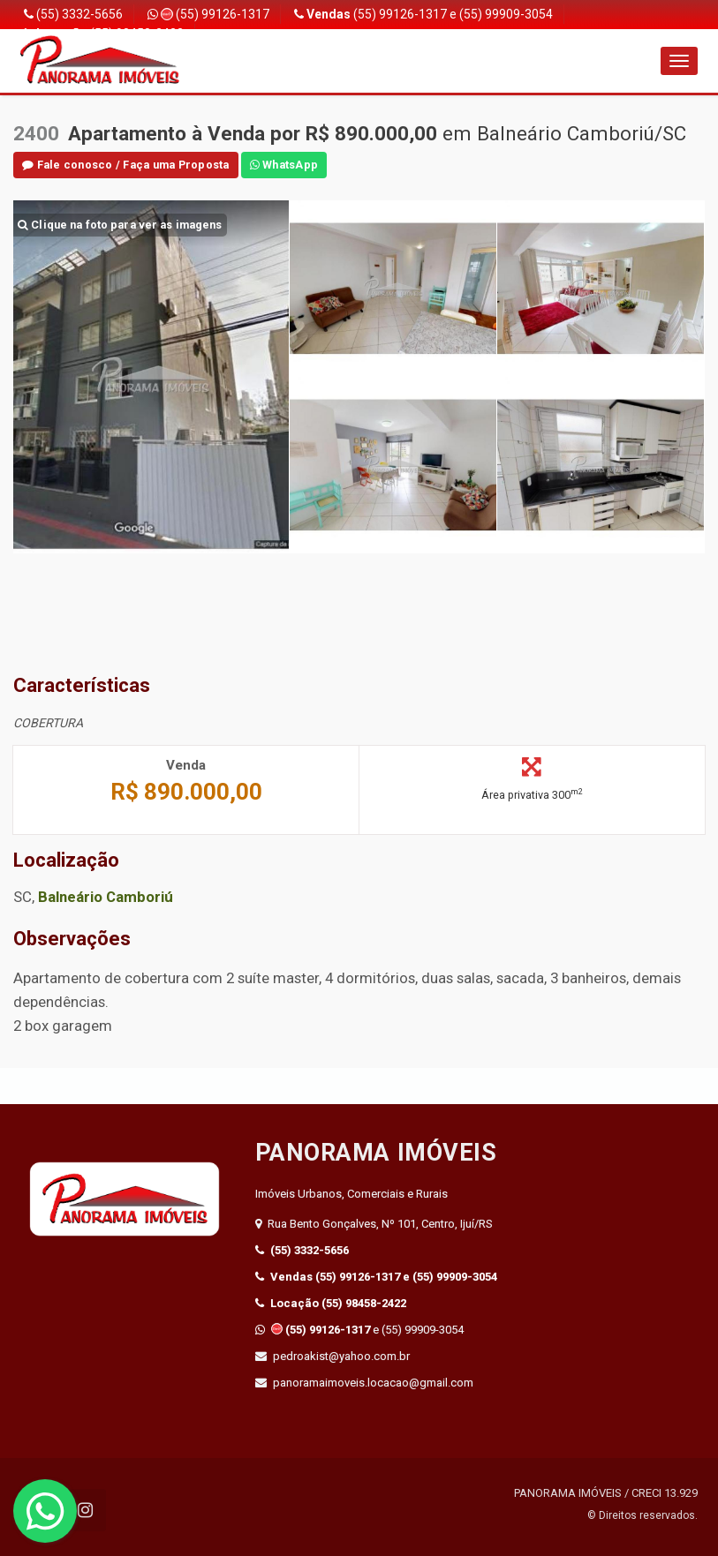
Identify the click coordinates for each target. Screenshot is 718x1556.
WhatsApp (284, 164)
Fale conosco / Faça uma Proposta (126, 164)
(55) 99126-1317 (208, 14)
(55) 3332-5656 (73, 14)
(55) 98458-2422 (330, 1303)
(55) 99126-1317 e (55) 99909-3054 (423, 14)
